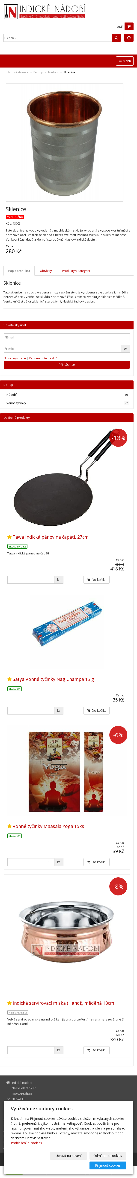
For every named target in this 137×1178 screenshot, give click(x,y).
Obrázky (46, 271)
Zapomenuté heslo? (43, 358)
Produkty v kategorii (76, 271)
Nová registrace (15, 358)
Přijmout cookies (108, 1165)
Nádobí (53, 72)
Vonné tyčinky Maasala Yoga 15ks (48, 826)
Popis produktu (19, 271)
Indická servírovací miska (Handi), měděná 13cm (63, 1003)
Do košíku (96, 579)
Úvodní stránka (17, 72)
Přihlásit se (67, 364)
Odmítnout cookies (71, 1165)
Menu (124, 61)
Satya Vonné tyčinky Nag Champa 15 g (53, 679)
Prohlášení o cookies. (27, 1152)
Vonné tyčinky (67, 403)
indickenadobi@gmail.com (30, 1106)
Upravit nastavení (33, 1165)
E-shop (38, 72)
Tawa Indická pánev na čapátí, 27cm (51, 537)
